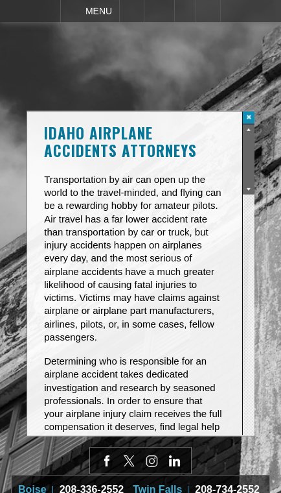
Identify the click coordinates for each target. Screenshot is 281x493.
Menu (98, 11)
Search (208, 11)
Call (132, 11)
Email (159, 11)
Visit (185, 11)
